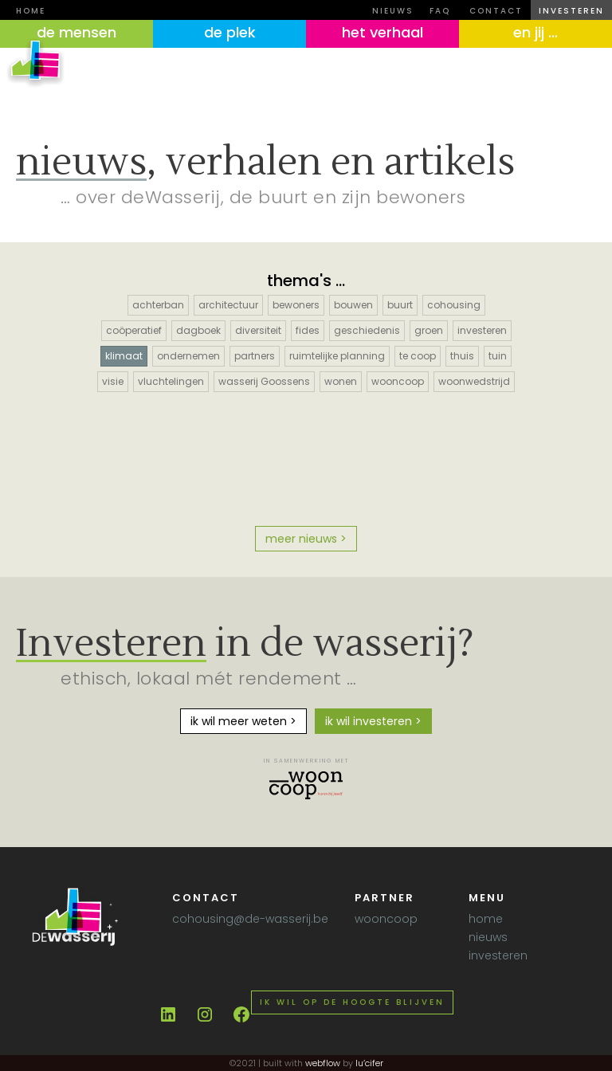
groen (428, 330)
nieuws (393, 11)
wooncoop (397, 381)
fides (308, 330)
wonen (340, 381)
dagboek (198, 330)
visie (113, 381)
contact (496, 11)
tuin (497, 356)
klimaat (124, 356)
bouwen (353, 305)
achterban (158, 305)
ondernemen (188, 356)
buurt (400, 305)
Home (30, 11)
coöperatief (134, 330)
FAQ (440, 11)
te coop (417, 356)
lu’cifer (368, 1063)
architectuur (228, 305)
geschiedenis (367, 330)
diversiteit (258, 330)
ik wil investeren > (373, 721)
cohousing (454, 305)
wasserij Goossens (264, 381)
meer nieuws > (306, 539)
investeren (571, 11)
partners (254, 356)
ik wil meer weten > (243, 721)
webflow (322, 1063)
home (486, 919)
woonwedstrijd (474, 381)
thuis (462, 356)
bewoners (296, 305)
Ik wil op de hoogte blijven (352, 1002)
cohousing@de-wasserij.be (250, 919)
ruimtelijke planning (337, 356)
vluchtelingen (171, 381)
